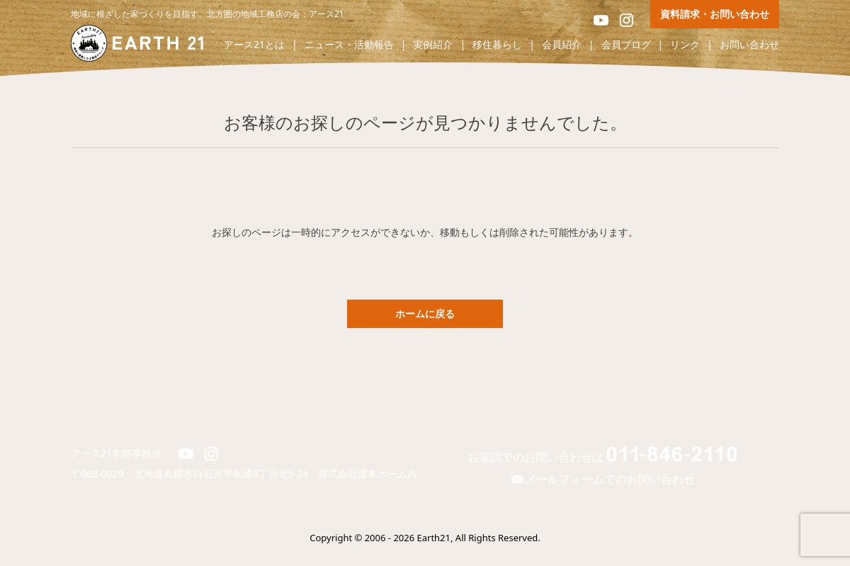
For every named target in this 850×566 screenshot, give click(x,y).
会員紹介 (562, 45)
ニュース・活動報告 (349, 45)
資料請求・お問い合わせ (714, 14)
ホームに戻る (425, 313)
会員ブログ (626, 45)
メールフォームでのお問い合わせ (602, 479)
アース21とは (254, 45)
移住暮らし (497, 45)
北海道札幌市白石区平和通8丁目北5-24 (226, 473)
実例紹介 (433, 45)
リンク (685, 45)
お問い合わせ (749, 45)
